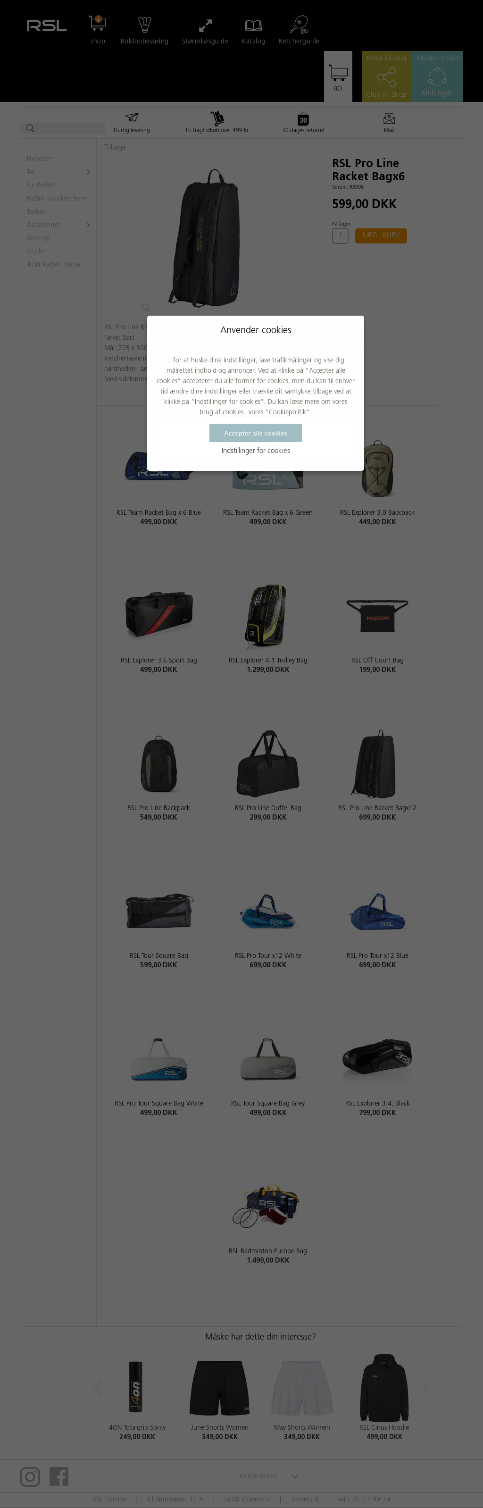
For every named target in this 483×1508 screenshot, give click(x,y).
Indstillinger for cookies (256, 451)
